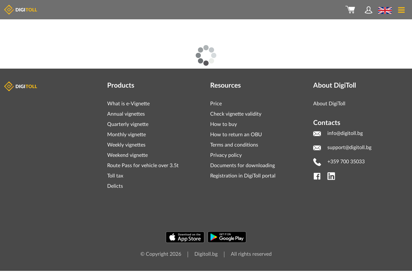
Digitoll (21, 86)
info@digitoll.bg (345, 133)
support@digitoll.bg (349, 147)
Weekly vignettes (126, 145)
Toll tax (115, 175)
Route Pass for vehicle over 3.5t (143, 165)
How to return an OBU (236, 134)
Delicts (115, 186)
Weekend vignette (127, 155)
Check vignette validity (235, 114)
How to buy (223, 124)
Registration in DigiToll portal (243, 175)
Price (216, 103)
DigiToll (21, 9)
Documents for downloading (242, 165)
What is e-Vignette (128, 103)
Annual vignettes (126, 114)
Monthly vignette (126, 134)
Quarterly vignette (127, 124)
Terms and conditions (234, 145)
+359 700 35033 (346, 161)
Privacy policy (226, 155)
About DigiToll (329, 103)
